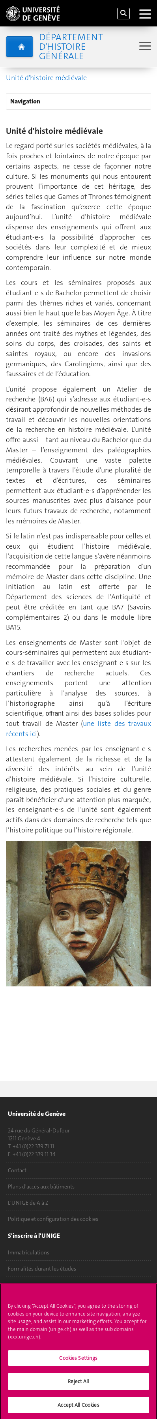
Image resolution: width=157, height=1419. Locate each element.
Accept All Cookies (78, 1407)
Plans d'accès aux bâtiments (41, 1186)
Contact (17, 1170)
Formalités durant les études (42, 1268)
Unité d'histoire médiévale (46, 77)
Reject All (78, 1384)
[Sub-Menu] (144, 47)
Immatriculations (28, 1252)
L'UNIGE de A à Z (28, 1202)
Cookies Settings (78, 1360)
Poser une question (31, 1284)
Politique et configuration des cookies (53, 1218)
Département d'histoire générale (71, 46)
